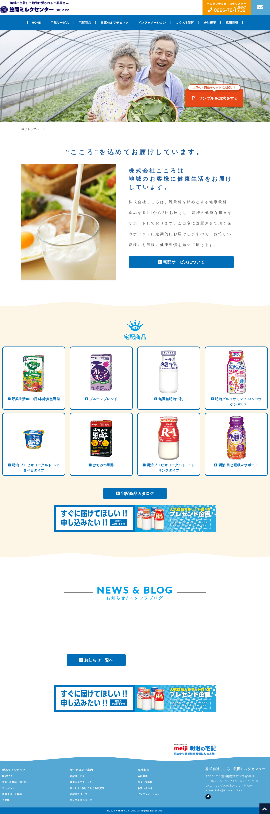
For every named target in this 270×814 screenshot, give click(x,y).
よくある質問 (185, 22)
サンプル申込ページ (81, 800)
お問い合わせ (145, 788)
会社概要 (210, 22)
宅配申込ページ (78, 794)
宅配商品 (85, 22)
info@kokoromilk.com (231, 790)
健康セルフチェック (114, 22)
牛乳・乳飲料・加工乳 (14, 782)
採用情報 (232, 22)
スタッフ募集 (145, 782)
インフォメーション (152, 22)
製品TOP (7, 776)
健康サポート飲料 (12, 794)
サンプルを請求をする (214, 95)
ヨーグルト (8, 788)
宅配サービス (59, 22)
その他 (5, 800)
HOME (36, 22)
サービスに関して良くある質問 (87, 788)
